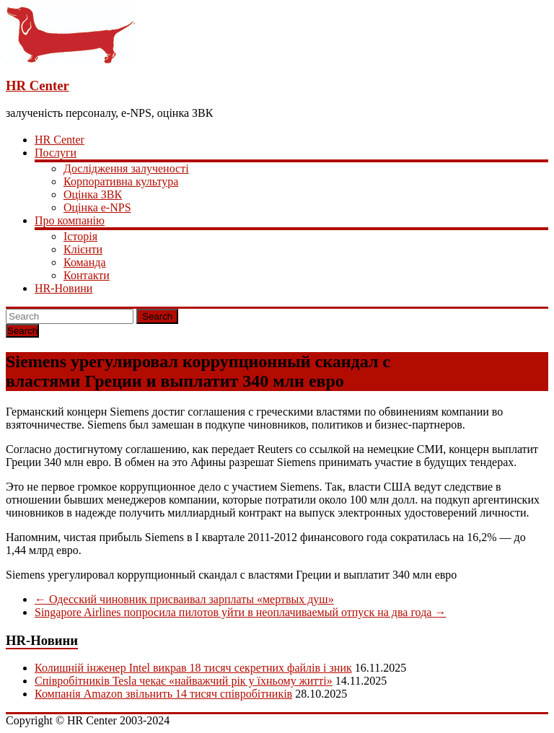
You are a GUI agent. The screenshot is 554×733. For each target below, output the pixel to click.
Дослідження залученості (126, 168)
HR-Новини (63, 288)
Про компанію (70, 220)
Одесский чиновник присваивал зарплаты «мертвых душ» (184, 599)
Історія (80, 236)
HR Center (37, 85)
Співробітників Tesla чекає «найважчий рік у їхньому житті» (184, 681)
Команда (84, 262)
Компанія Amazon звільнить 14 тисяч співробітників (163, 694)
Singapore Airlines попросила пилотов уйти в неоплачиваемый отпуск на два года (240, 612)
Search (157, 316)
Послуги (55, 152)
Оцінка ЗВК (92, 194)
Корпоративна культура (120, 181)
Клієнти (82, 249)
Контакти (86, 275)
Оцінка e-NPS (97, 207)
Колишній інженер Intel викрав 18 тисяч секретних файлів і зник (193, 668)
